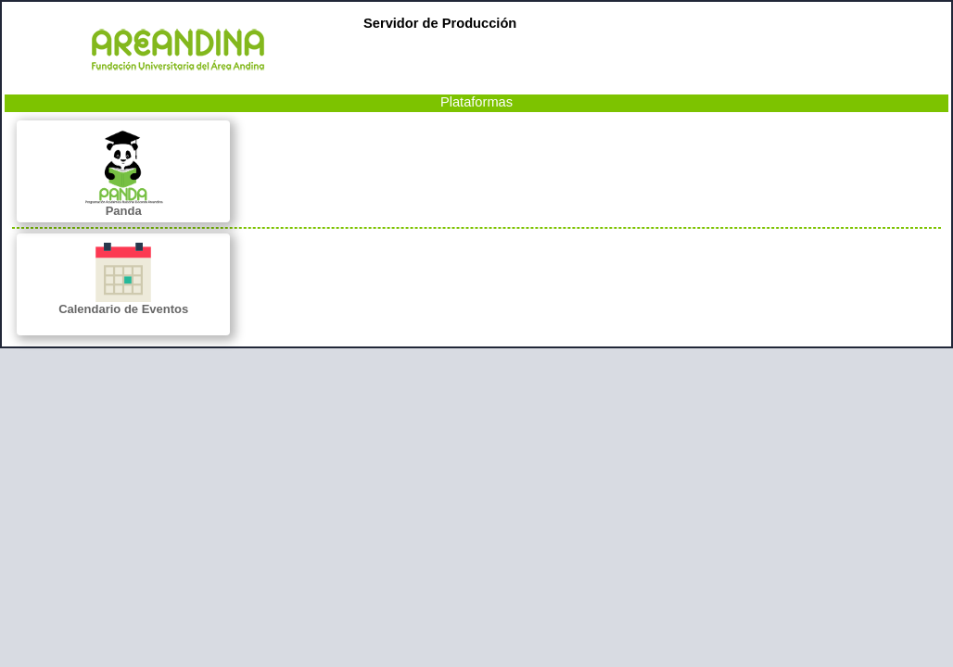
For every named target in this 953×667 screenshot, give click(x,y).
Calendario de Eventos (123, 279)
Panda (123, 174)
